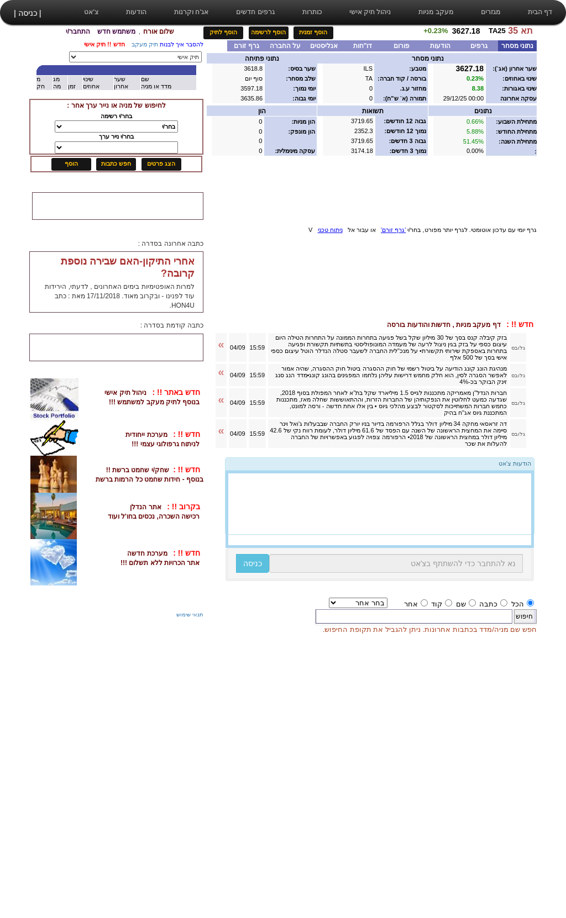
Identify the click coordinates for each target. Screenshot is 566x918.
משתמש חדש (116, 31)
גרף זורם (246, 46)
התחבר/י (78, 31)
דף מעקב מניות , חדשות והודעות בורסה (461, 325)
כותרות (312, 12)
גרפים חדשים (255, 12)
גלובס (518, 348)
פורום (402, 46)
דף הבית (540, 12)
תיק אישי (95, 44)
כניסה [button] (252, 563)
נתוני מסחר (517, 46)
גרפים (479, 46)
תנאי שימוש (189, 614)
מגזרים (490, 12)
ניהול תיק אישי (370, 12)
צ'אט (91, 12)
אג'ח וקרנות (191, 12)
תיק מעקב (145, 44)
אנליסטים (324, 46)
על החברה (285, 46)
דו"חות (363, 46)
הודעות (136, 12)
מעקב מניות (435, 12)
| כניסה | (27, 13)
